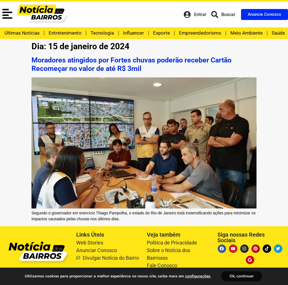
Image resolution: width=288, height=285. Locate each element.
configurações (197, 276)
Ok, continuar (241, 276)
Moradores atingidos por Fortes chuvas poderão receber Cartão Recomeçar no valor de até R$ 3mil (131, 64)
